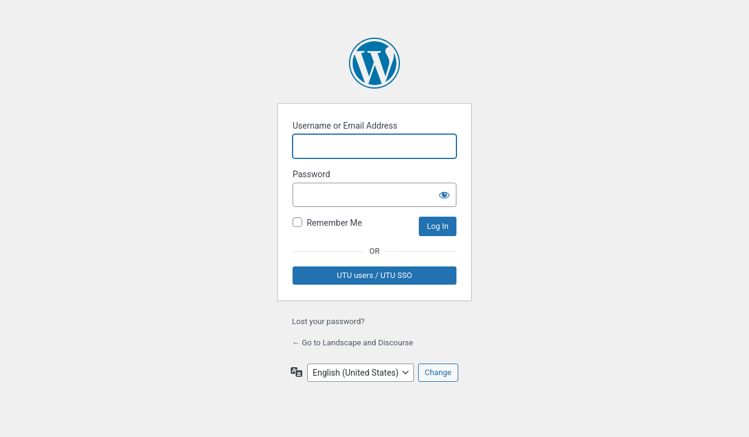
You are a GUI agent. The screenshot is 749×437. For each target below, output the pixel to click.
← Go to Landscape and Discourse (352, 342)
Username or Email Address (345, 125)
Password (311, 174)
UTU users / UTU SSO (374, 275)
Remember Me (334, 223)
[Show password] (444, 195)
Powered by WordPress (374, 63)
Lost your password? (328, 321)
